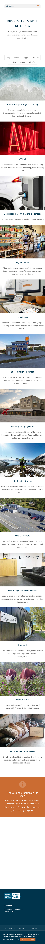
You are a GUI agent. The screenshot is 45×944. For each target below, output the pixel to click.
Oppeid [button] (26, 57)
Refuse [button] (32, 939)
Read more (15, 939)
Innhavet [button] (17, 57)
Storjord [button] (13, 62)
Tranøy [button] (23, 62)
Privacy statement (15, 928)
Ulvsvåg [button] (32, 62)
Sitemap (33, 928)
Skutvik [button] (36, 57)
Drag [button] (8, 57)
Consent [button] (23, 939)
